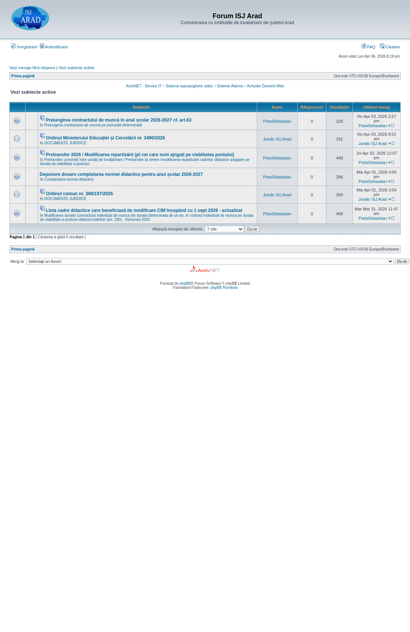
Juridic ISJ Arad (277, 139)
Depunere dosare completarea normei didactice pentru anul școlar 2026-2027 (121, 174)
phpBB (185, 283)
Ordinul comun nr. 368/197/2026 (79, 193)
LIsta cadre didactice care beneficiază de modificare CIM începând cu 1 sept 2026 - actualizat (144, 210)
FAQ (368, 47)
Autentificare (54, 47)
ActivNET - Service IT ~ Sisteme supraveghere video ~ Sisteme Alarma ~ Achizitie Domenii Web (205, 86)
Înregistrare (24, 47)
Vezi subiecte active (77, 67)
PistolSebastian (277, 121)
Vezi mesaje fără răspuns (32, 67)
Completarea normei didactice (69, 179)
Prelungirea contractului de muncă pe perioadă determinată (93, 125)
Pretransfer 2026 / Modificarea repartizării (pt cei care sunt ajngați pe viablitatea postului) (140, 154)
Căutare (390, 47)
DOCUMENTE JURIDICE (65, 143)
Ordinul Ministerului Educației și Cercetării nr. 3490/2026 (105, 138)
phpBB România (224, 288)
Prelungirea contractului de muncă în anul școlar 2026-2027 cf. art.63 (118, 120)
